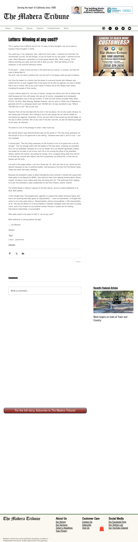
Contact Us (87, 521)
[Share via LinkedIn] (23, 253)
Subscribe (86, 524)
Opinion (11, 245)
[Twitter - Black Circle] (123, 28)
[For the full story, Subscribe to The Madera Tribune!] (45, 410)
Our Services (62, 524)
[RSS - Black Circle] (110, 28)
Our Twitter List (116, 524)
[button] (101, 528)
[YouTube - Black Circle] (129, 28)
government (19, 240)
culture (11, 240)
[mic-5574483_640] (103, 28)
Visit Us (85, 527)
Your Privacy (61, 530)
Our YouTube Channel (118, 527)
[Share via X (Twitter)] (16, 253)
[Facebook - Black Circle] (116, 28)
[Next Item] (129, 302)
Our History (61, 521)
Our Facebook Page (117, 521)
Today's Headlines (64, 527)
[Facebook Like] (75, 34)
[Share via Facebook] (9, 253)
